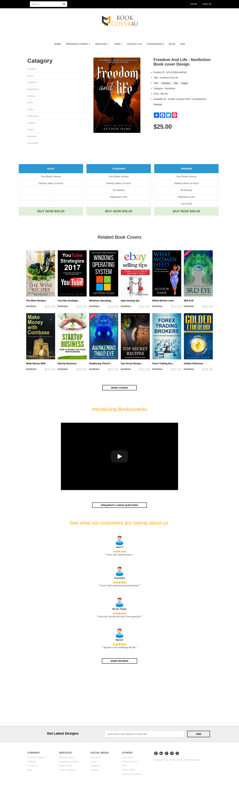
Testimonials (155, 44)
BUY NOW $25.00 (50, 212)
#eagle (184, 83)
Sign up (207, 4)
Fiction (30, 109)
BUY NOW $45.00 (186, 212)
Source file (186, 204)
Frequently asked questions (119, 505)
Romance (32, 69)
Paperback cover (118, 197)
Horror (30, 75)
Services (102, 44)
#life (176, 83)
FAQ (182, 44)
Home (57, 44)
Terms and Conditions (132, 774)
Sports (30, 130)
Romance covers (130, 762)
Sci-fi (30, 103)
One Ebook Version (51, 177)
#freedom (166, 83)
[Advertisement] (119, 696)
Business (31, 137)
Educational (33, 89)
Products (31, 762)
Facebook (95, 758)
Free (118, 44)
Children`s (32, 82)
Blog (172, 44)
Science (31, 123)
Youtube (94, 770)
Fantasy (31, 96)
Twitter (93, 762)
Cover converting (67, 770)
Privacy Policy (128, 770)
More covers (119, 388)
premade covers (78, 44)
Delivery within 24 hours (51, 184)
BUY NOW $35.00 (118, 212)
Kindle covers (65, 766)
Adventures (33, 116)
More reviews (119, 661)
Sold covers (127, 758)
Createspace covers (68, 762)
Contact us (134, 44)
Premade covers (67, 758)
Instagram (95, 766)
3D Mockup (119, 190)
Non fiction (33, 143)
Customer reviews (36, 758)
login (193, 4)
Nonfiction (31, 307)
